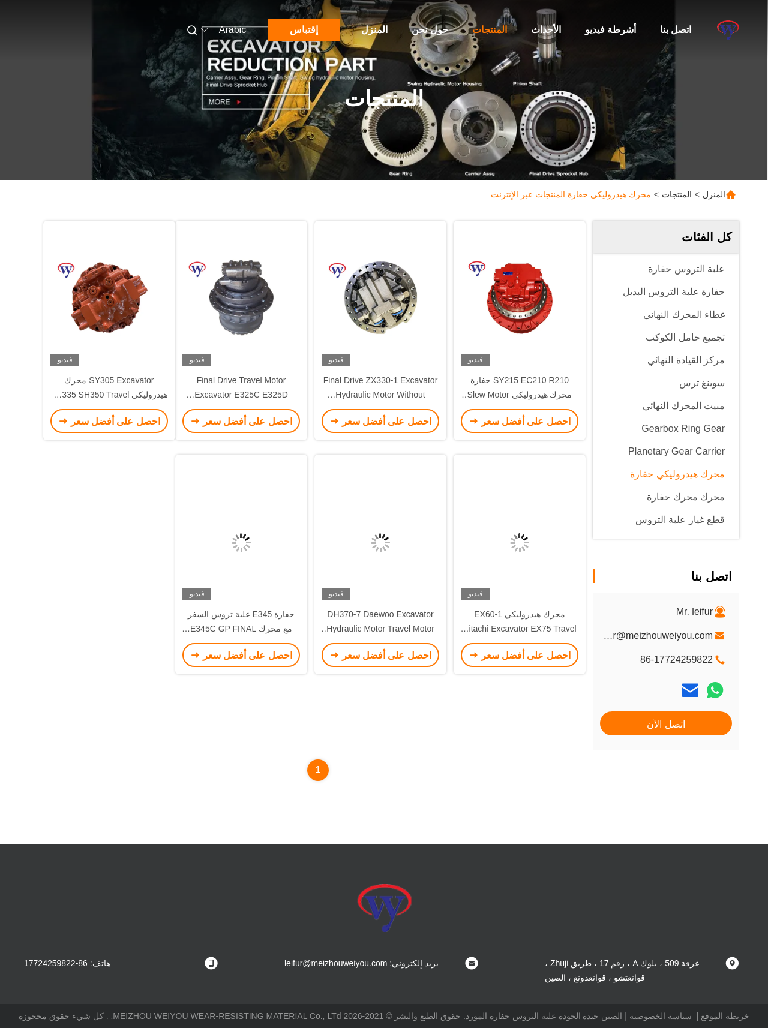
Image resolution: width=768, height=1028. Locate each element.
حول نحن (430, 30)
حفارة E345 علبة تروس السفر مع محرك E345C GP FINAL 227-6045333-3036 (241, 628)
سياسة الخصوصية (660, 1016)
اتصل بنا (675, 30)
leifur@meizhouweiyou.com (654, 635)
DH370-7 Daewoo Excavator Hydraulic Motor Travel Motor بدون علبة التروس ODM (380, 628)
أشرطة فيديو (610, 30)
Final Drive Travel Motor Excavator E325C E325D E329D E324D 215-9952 (241, 394)
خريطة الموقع (725, 1016)
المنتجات (489, 30)
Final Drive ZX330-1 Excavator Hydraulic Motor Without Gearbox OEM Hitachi (380, 394)
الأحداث (546, 30)
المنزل (374, 30)
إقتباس (304, 30)
